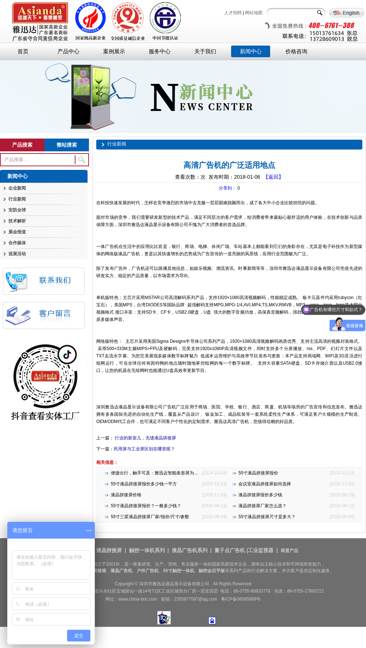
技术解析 (17, 221)
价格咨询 (296, 51)
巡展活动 (17, 253)
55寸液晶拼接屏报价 (258, 473)
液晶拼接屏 (109, 550)
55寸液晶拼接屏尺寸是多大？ (267, 516)
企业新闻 (17, 188)
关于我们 (205, 51)
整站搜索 (67, 145)
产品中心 (68, 51)
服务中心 (160, 51)
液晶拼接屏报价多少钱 (260, 494)
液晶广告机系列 (189, 550)
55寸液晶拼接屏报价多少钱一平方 (144, 483)
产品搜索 (22, 145)
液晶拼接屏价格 (126, 494)
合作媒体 (17, 242)
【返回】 (273, 177)
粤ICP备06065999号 (241, 599)
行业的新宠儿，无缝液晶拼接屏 (145, 438)
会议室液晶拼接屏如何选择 (264, 483)
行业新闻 (17, 199)
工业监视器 (260, 550)
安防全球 (17, 210)
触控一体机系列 (147, 550)
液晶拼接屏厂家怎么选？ (262, 505)
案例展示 (114, 51)
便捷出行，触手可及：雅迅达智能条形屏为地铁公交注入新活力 (172, 473)
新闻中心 (251, 51)
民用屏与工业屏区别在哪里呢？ (144, 448)
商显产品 (289, 550)
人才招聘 (233, 12)
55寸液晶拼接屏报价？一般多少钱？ (146, 505)
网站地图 (253, 12)
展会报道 (17, 231)
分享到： (227, 188)
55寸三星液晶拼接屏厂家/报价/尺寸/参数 (150, 516)
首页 (22, 51)
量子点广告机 (229, 550)
